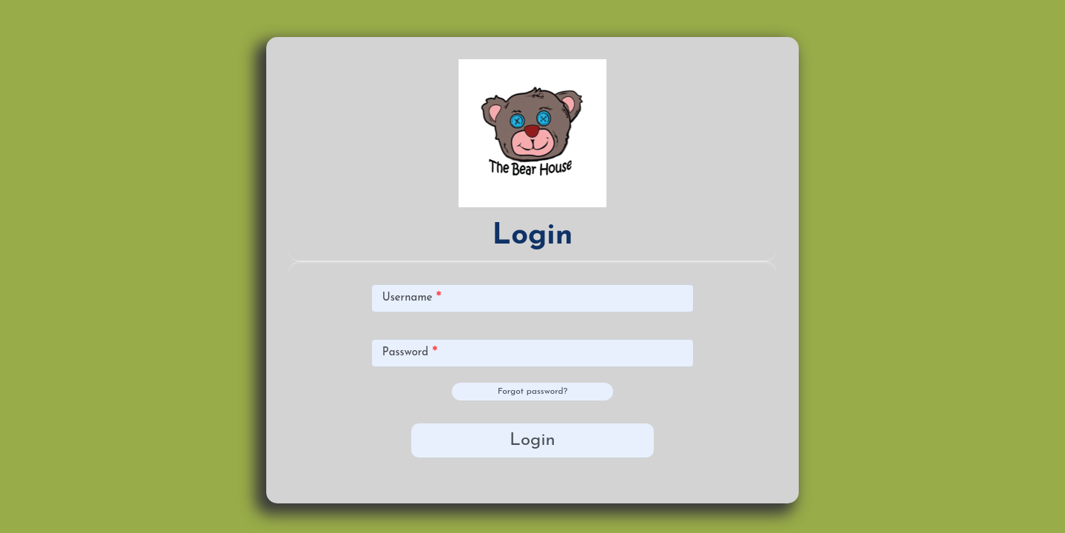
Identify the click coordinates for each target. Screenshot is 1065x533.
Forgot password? (532, 391)
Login (532, 440)
